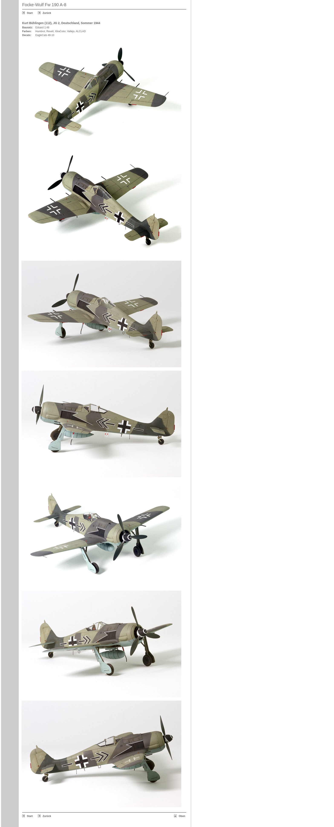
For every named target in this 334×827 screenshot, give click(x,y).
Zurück (47, 13)
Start (30, 13)
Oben (182, 816)
